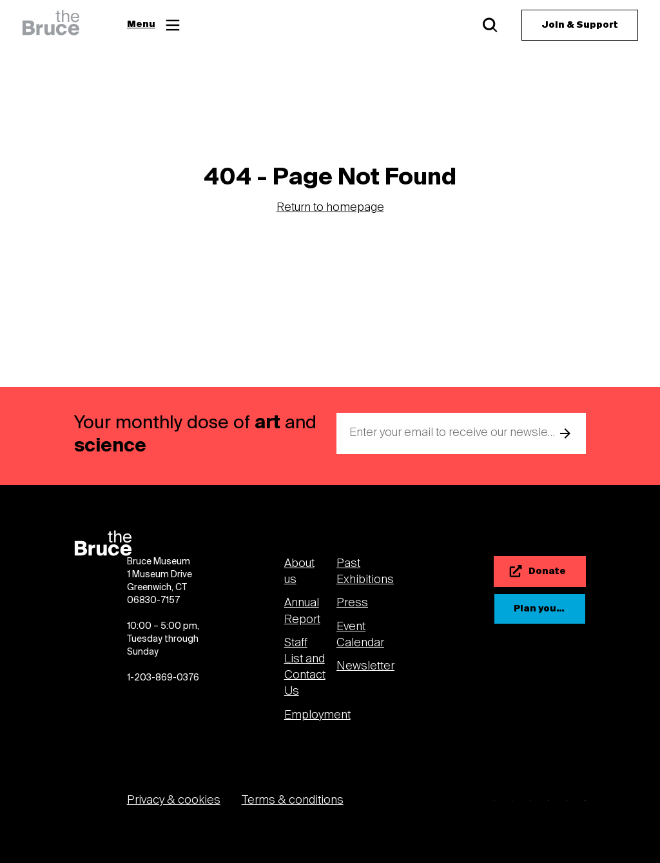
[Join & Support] (579, 25)
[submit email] (565, 433)
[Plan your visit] (540, 608)
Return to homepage (330, 208)
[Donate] (540, 571)
